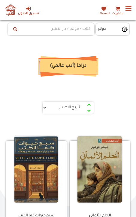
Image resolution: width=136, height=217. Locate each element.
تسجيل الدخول (28, 10)
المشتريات (118, 13)
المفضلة (105, 13)
